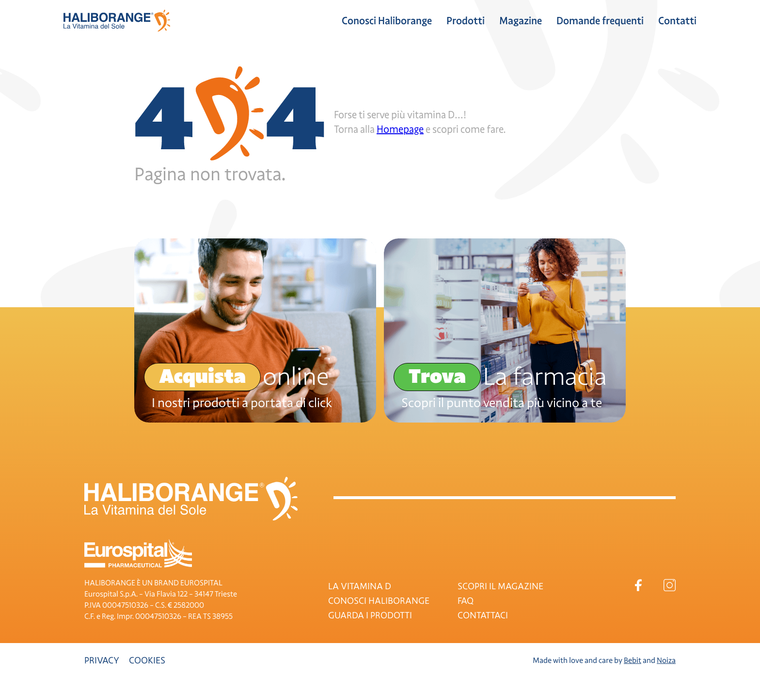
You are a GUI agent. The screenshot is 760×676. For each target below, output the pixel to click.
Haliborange (116, 20)
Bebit (632, 660)
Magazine (520, 21)
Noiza (666, 660)
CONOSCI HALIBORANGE (378, 601)
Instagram (670, 585)
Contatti (677, 21)
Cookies (147, 660)
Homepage (400, 129)
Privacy (101, 660)
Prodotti (465, 21)
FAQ (466, 601)
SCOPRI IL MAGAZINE (500, 586)
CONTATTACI (483, 615)
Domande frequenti (600, 21)
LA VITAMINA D (359, 586)
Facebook (638, 585)
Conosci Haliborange (387, 21)
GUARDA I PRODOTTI (370, 615)
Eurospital (138, 553)
